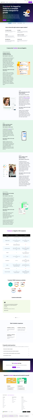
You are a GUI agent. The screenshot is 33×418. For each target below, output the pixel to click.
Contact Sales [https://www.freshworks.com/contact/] (28, 0)
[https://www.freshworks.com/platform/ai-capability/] (10, 2)
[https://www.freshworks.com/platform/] (23, 408)
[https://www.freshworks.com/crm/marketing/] (22, 407)
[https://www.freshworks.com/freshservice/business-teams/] (24, 401)
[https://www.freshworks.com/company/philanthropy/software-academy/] (13, 401)
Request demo (19, 367)
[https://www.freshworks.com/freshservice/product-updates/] (22, 398)
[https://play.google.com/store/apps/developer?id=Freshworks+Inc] (24, 412)
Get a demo (8, 20)
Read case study (6, 310)
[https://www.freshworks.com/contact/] (3, 407)
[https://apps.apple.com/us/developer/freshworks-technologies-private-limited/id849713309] (28, 412)
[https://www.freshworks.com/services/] (13, 400)
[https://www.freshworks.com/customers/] (4, 402)
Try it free (30, 2)
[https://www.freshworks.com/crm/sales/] (22, 405)
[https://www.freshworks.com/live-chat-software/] (22, 404)
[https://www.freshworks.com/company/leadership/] (4, 399)
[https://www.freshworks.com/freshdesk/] (22, 403)
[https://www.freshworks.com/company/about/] (3, 398)
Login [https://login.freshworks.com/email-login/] (31, 0)
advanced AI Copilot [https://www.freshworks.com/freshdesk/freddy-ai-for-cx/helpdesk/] (27, 97)
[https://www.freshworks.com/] (3, 2)
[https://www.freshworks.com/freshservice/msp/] (23, 400)
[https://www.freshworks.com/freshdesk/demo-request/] (27, 2)
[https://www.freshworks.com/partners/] (3, 403)
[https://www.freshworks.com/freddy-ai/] (22, 409)
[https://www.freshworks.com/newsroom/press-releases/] (4, 406)
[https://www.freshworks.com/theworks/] (4, 405)
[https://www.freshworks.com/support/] (12, 398)
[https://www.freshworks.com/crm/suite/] (22, 406)
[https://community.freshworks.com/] (13, 402)
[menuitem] (25, 0)
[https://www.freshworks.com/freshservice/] (22, 399)
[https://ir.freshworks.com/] (3, 400)
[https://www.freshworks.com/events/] (3, 404)
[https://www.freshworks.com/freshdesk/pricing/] (16, 2)
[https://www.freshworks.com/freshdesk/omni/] (22, 402)
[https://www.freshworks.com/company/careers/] (3, 401)
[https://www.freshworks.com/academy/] (14, 399)
